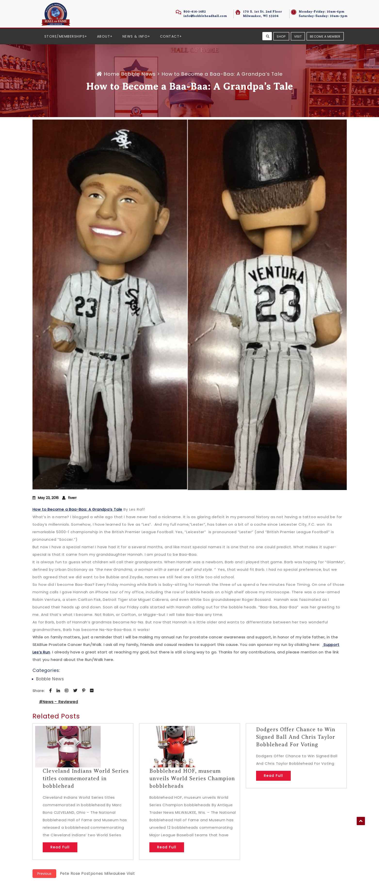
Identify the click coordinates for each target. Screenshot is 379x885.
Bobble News (138, 74)
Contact (170, 36)
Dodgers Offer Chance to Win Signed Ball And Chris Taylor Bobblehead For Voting (295, 737)
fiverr (72, 497)
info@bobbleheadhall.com (205, 16)
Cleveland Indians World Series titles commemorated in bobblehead (86, 778)
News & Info (135, 36)
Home (109, 74)
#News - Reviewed (58, 702)
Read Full (60, 847)
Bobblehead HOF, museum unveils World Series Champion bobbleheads (192, 778)
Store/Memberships (64, 36)
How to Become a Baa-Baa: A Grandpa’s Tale (77, 509)
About (103, 36)
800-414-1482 (195, 11)
